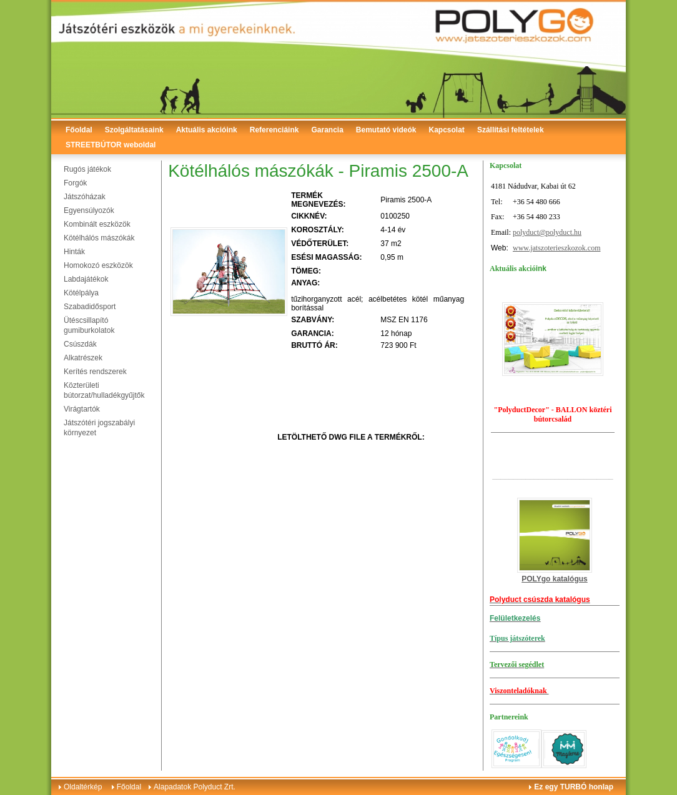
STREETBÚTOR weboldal (111, 145)
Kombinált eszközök (97, 224)
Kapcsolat (447, 130)
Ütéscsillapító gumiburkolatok (89, 325)
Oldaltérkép (83, 787)
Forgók (75, 183)
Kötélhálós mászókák (99, 238)
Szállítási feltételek (510, 130)
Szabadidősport (90, 306)
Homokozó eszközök (98, 265)
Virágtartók (82, 409)
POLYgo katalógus (554, 579)
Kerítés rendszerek (95, 371)
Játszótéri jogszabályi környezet (99, 427)
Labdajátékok (86, 279)
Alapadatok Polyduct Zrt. (194, 787)
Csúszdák (80, 344)
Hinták (74, 251)
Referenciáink (274, 130)
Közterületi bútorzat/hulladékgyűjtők (104, 390)
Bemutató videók (386, 130)
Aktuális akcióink (206, 130)
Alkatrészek (83, 357)
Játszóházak (85, 196)
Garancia (327, 130)
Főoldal (79, 130)
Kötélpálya (81, 293)
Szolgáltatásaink (134, 130)
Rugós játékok (87, 169)
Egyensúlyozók (89, 210)
